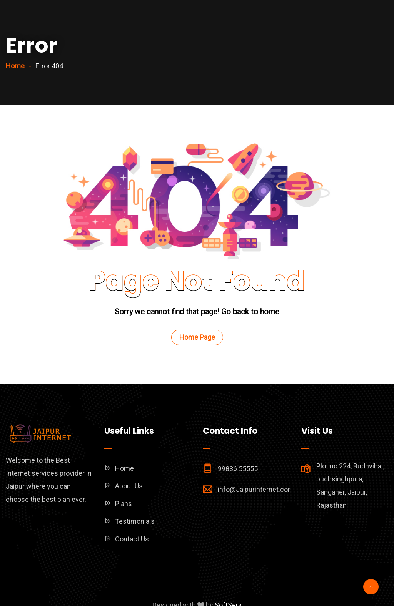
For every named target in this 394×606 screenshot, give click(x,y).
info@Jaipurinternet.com (256, 489)
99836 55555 (238, 469)
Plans (123, 504)
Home (15, 66)
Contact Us (132, 539)
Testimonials (135, 521)
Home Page (197, 337)
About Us (129, 486)
